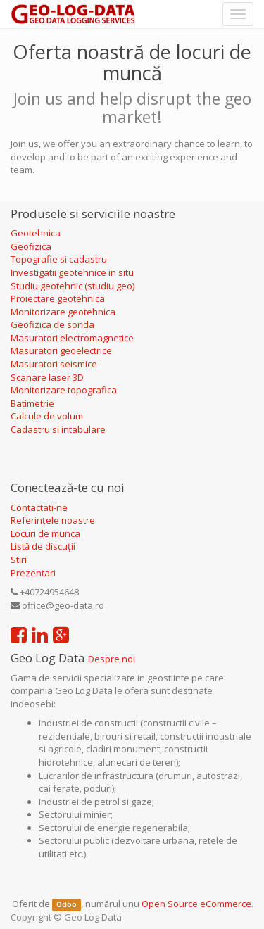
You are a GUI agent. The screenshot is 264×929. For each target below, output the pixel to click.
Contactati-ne (39, 507)
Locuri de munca (45, 533)
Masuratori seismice (54, 364)
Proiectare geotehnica (59, 298)
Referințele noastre (53, 520)
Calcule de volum (47, 416)
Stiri (19, 559)
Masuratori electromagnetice (72, 337)
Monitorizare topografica (64, 390)
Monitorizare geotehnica (64, 311)
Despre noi (111, 658)
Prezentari (33, 573)
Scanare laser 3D (47, 377)
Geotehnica (36, 233)
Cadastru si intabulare (58, 429)
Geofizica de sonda (53, 324)
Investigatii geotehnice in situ (72, 272)
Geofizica (31, 246)
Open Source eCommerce (196, 903)
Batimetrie (32, 403)
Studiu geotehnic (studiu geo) (72, 285)
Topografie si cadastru (59, 259)
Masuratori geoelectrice (62, 350)
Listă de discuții (43, 546)
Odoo (66, 904)
